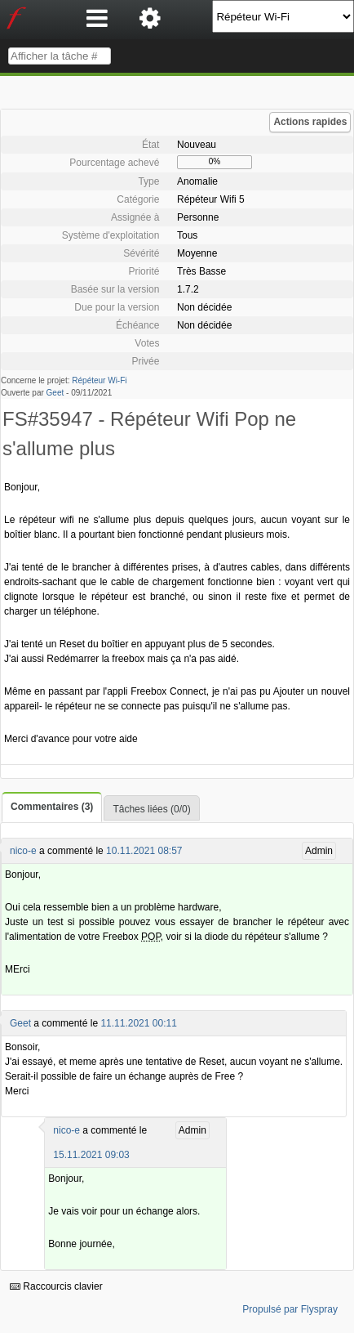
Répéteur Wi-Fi (99, 380)
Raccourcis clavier (56, 1286)
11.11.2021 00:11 (138, 1023)
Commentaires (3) (52, 806)
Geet (55, 392)
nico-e (23, 851)
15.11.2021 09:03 (91, 1155)
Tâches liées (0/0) (151, 809)
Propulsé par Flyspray (290, 1309)
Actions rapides (310, 121)
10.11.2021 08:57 (144, 851)
